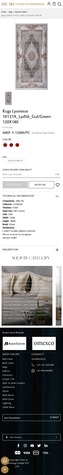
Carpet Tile (8, 379)
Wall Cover (8, 399)
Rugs (10, 12)
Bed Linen (8, 359)
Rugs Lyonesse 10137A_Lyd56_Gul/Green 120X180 (21, 16)
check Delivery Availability (17, 170)
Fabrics (6, 371)
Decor (6, 391)
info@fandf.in (39, 359)
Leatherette (9, 387)
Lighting (7, 403)
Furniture (8, 375)
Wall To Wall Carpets (14, 383)
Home (3, 12)
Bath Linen (8, 363)
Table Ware (8, 407)
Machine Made (21, 12)
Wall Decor (8, 395)
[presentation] (28, 427)
